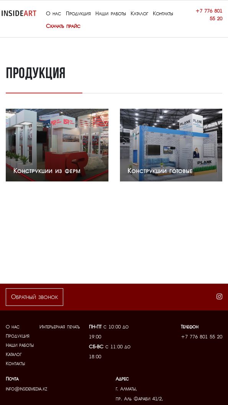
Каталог (14, 354)
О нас (13, 327)
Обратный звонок (34, 297)
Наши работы (20, 345)
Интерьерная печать (59, 327)
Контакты (15, 363)
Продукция (18, 336)
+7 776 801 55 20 (208, 14)
